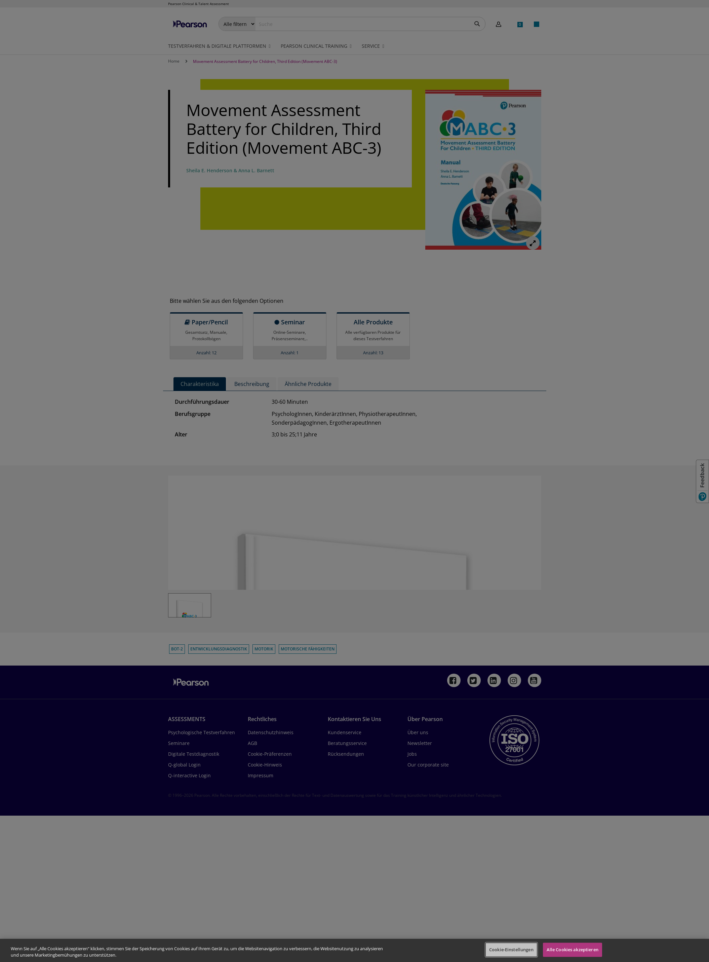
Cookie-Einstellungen (511, 950)
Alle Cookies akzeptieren (572, 950)
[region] (354, 950)
